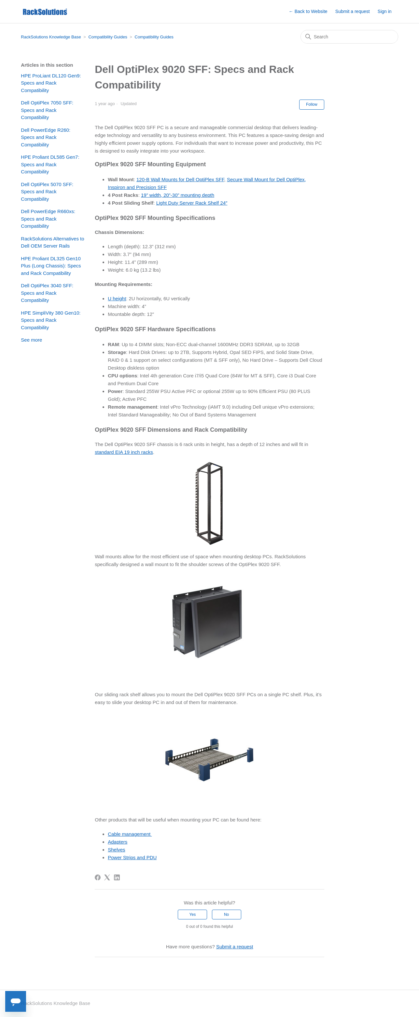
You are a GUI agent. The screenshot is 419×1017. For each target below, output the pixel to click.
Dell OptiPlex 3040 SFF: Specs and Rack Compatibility (47, 293)
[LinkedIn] (117, 877)
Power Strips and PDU (132, 857)
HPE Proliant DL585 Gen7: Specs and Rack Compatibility (50, 164)
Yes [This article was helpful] (192, 914)
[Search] (349, 36)
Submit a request (352, 11)
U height (117, 298)
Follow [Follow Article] (311, 104)
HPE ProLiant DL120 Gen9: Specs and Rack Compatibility (51, 83)
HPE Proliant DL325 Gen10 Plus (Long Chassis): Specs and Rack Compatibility (51, 266)
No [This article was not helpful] (226, 914)
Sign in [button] (385, 11)
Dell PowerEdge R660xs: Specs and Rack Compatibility (48, 219)
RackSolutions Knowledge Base (51, 36)
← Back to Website (308, 11)
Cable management (130, 834)
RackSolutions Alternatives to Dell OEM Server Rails (52, 242)
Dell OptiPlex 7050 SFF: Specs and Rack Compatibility (47, 110)
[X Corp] (107, 877)
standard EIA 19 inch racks (124, 452)
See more (31, 340)
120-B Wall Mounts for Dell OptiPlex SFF (180, 179)
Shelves (116, 849)
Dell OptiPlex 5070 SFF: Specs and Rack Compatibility (47, 192)
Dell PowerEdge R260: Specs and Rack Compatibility (45, 137)
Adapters (117, 842)
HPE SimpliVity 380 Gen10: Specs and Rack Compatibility (50, 320)
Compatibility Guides (107, 36)
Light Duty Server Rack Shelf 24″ (192, 203)
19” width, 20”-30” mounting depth (177, 195)
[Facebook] (98, 877)
